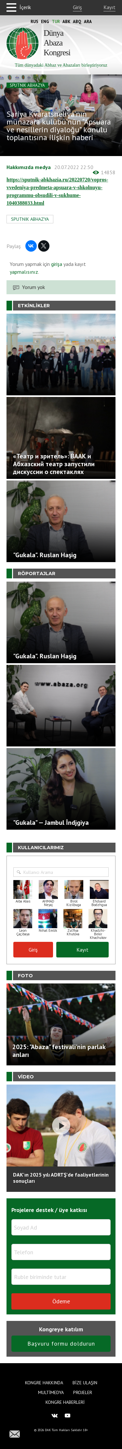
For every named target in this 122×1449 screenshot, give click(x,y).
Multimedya (51, 1392)
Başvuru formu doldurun (61, 1343)
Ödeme (61, 1301)
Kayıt (109, 7)
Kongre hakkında (44, 1383)
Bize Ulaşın (85, 1383)
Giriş (77, 7)
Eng (45, 21)
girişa (56, 264)
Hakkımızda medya (29, 167)
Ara (88, 21)
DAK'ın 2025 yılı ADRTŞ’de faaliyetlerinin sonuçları (61, 1177)
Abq (77, 21)
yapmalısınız (24, 272)
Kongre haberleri (65, 1402)
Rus (34, 21)
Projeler (82, 1392)
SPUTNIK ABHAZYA (27, 85)
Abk (66, 21)
